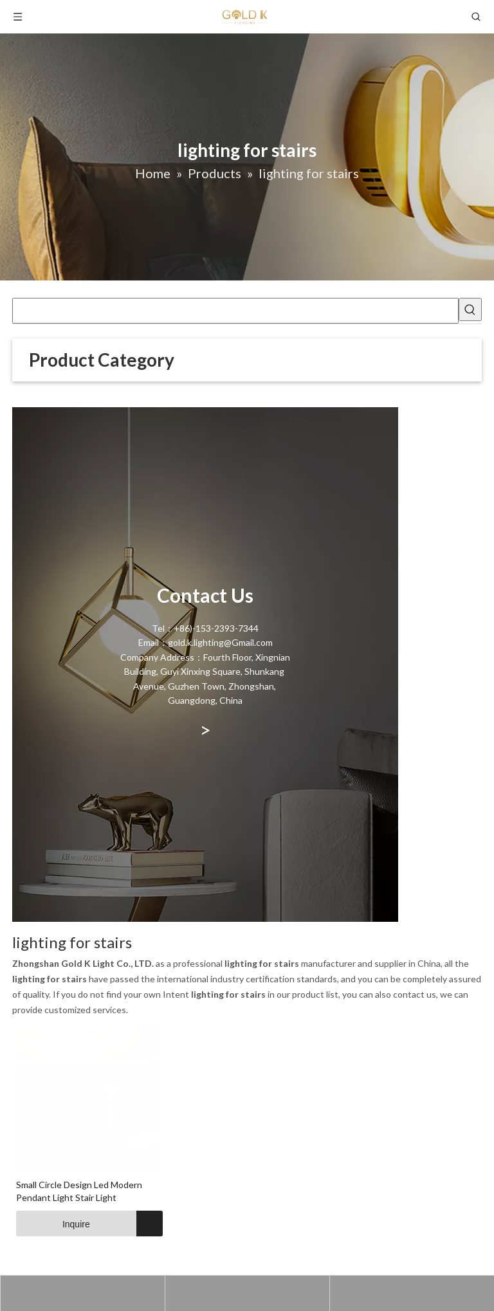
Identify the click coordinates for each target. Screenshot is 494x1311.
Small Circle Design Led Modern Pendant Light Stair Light (79, 1191)
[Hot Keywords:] (470, 309)
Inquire (53, 1223)
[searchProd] (235, 311)
